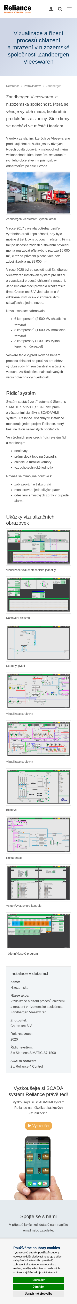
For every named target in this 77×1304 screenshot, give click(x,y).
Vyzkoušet (38, 1126)
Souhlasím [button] (38, 1280)
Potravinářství (32, 86)
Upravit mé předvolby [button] (38, 1293)
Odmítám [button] (39, 1286)
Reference (13, 86)
